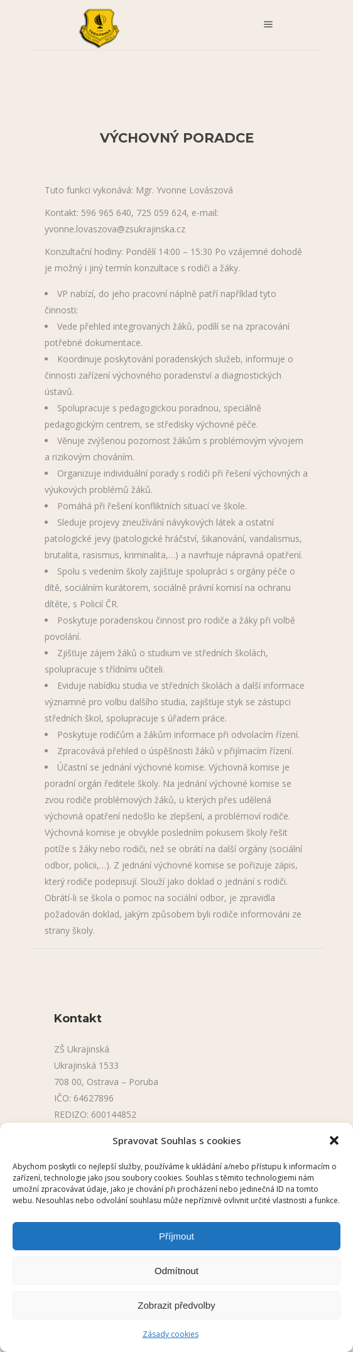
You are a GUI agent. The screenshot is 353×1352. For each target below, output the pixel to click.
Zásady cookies (170, 1334)
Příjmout (176, 1236)
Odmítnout (176, 1270)
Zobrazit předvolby (176, 1305)
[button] (334, 1140)
